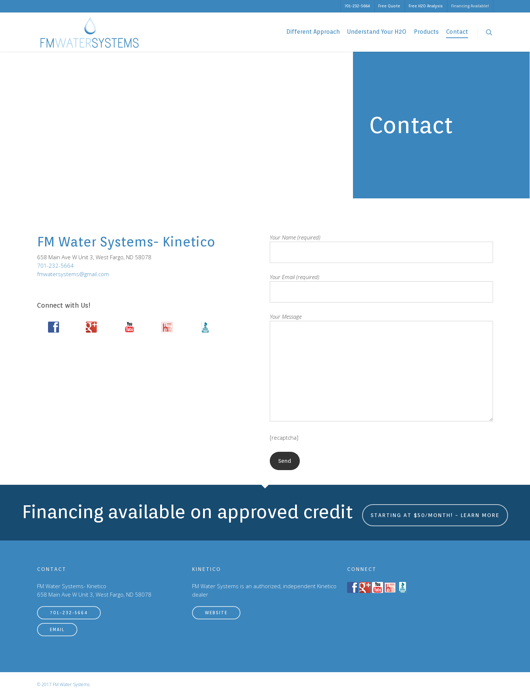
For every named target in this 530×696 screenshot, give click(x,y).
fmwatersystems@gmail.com (73, 274)
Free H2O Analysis (426, 5)
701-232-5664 (357, 5)
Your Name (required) (381, 248)
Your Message (381, 368)
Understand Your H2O (376, 31)
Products (426, 31)
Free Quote (389, 5)
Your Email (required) (381, 288)
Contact (457, 31)
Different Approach (313, 31)
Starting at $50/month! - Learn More (435, 515)
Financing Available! (470, 5)
